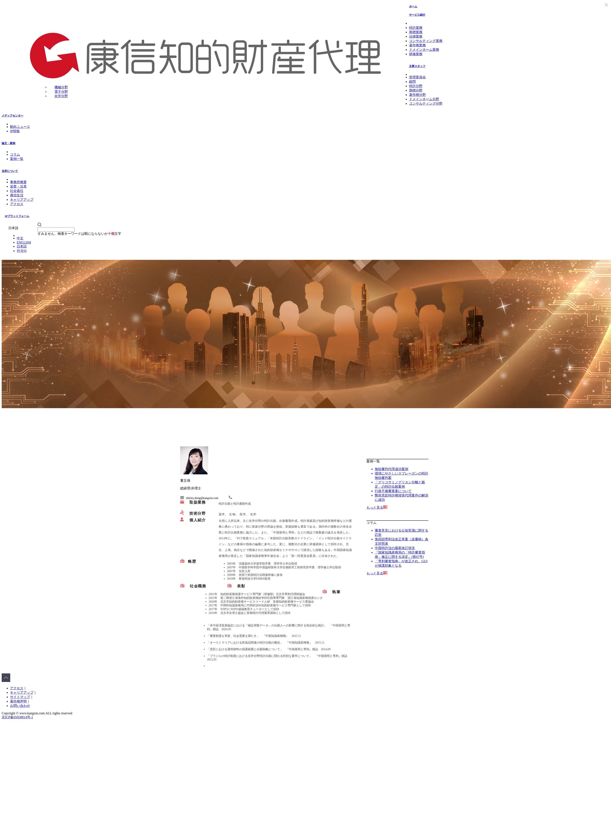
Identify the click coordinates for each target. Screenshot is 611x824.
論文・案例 (8, 143)
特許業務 (415, 27)
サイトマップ (20, 697)
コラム (15, 154)
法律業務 (415, 36)
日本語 (22, 246)
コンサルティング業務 (425, 41)
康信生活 (16, 195)
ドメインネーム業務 (424, 49)
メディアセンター (12, 115)
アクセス (16, 204)
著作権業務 (417, 45)
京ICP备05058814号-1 (17, 717)
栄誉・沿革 (18, 186)
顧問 (412, 81)
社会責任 (16, 191)
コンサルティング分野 (425, 103)
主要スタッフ (417, 66)
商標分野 (415, 90)
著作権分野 (417, 94)
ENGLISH (24, 242)
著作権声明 (18, 701)
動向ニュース (20, 126)
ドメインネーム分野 (424, 99)
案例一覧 (16, 159)
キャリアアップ (21, 199)
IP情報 (15, 131)
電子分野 (61, 91)
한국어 (22, 251)
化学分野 (61, 96)
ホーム (413, 6)
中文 (20, 238)
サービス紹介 (417, 14)
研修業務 (415, 54)
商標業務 (415, 32)
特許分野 (415, 86)
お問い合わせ (20, 705)
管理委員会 (417, 77)
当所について (10, 171)
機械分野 (61, 87)
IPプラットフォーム (17, 216)
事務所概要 (18, 182)
